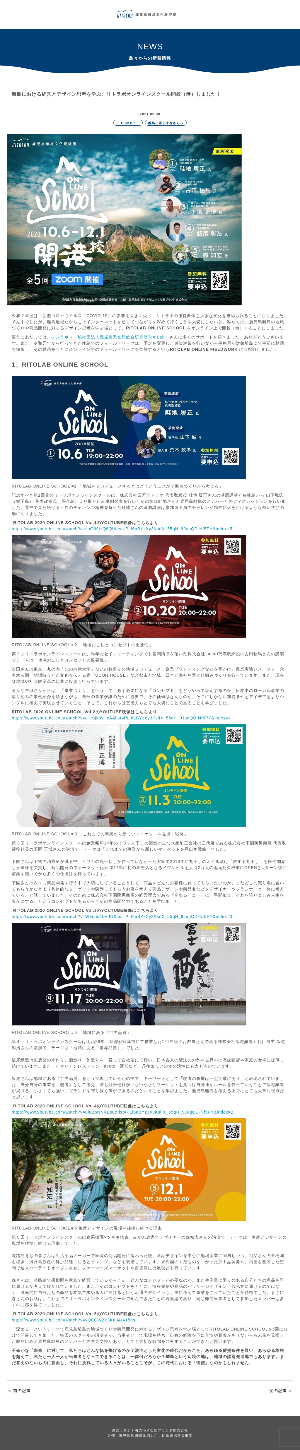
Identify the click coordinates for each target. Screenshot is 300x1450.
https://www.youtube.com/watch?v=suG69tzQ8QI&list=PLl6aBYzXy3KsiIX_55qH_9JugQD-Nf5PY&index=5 (122, 528)
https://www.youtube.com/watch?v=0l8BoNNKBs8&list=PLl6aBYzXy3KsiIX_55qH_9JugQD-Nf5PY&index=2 (122, 1112)
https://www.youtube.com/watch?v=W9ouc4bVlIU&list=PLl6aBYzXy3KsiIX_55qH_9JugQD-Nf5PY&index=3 (122, 916)
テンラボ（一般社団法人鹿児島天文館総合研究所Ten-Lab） (110, 337)
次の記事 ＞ (281, 1391)
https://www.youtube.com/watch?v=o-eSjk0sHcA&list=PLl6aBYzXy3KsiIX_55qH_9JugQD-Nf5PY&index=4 (121, 718)
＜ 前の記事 (19, 1391)
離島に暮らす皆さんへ (165, 123)
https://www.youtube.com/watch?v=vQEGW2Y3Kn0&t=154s (73, 1320)
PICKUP (128, 123)
